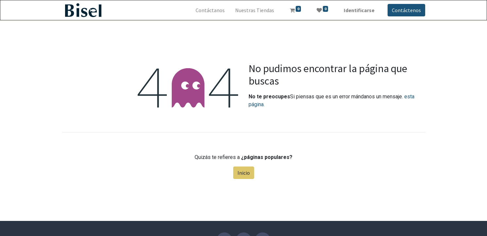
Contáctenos (406, 10)
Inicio (243, 172)
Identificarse (359, 10)
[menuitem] (210, 10)
